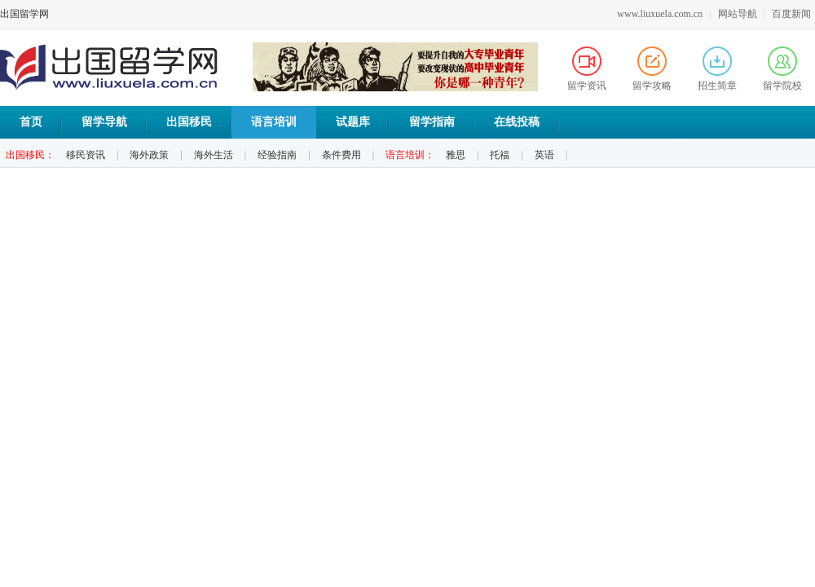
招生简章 (717, 68)
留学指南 (432, 122)
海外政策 (149, 155)
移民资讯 (85, 155)
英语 (544, 155)
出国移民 (189, 122)
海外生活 (213, 155)
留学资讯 (586, 68)
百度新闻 (791, 14)
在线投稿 (517, 122)
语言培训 (274, 122)
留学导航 (104, 122)
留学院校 (782, 68)
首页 (31, 122)
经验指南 (277, 155)
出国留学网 (24, 14)
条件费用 (341, 155)
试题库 (353, 122)
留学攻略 (652, 68)
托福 (499, 155)
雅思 (455, 155)
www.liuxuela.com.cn (660, 14)
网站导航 (737, 14)
